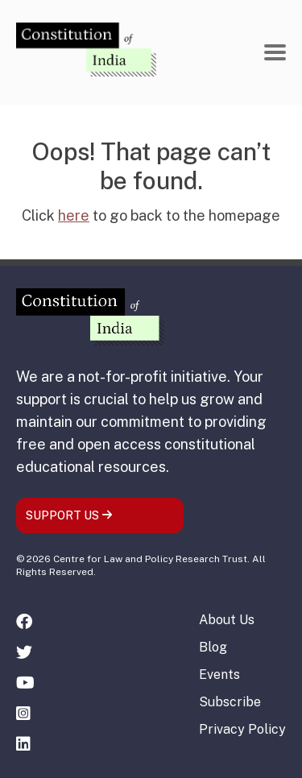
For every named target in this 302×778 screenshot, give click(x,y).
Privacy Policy (242, 729)
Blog (213, 647)
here (73, 215)
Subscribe (230, 702)
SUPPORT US (69, 515)
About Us (226, 619)
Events (219, 674)
